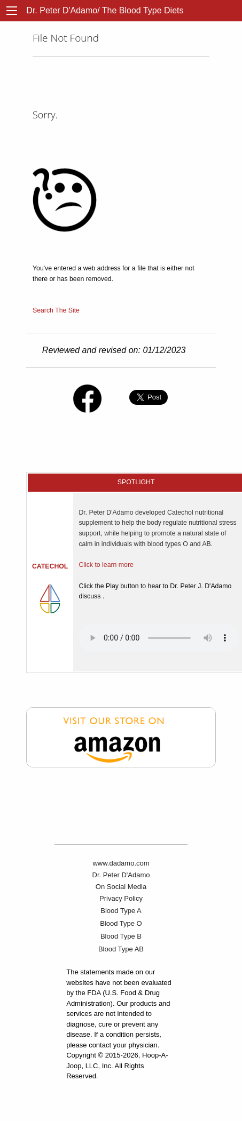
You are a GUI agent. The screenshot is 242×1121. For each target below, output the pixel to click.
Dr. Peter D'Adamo (121, 875)
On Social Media (121, 887)
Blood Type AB (121, 949)
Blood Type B (121, 936)
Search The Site (56, 310)
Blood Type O (121, 923)
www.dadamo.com (120, 863)
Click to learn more (106, 564)
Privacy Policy (121, 898)
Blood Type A (120, 911)
